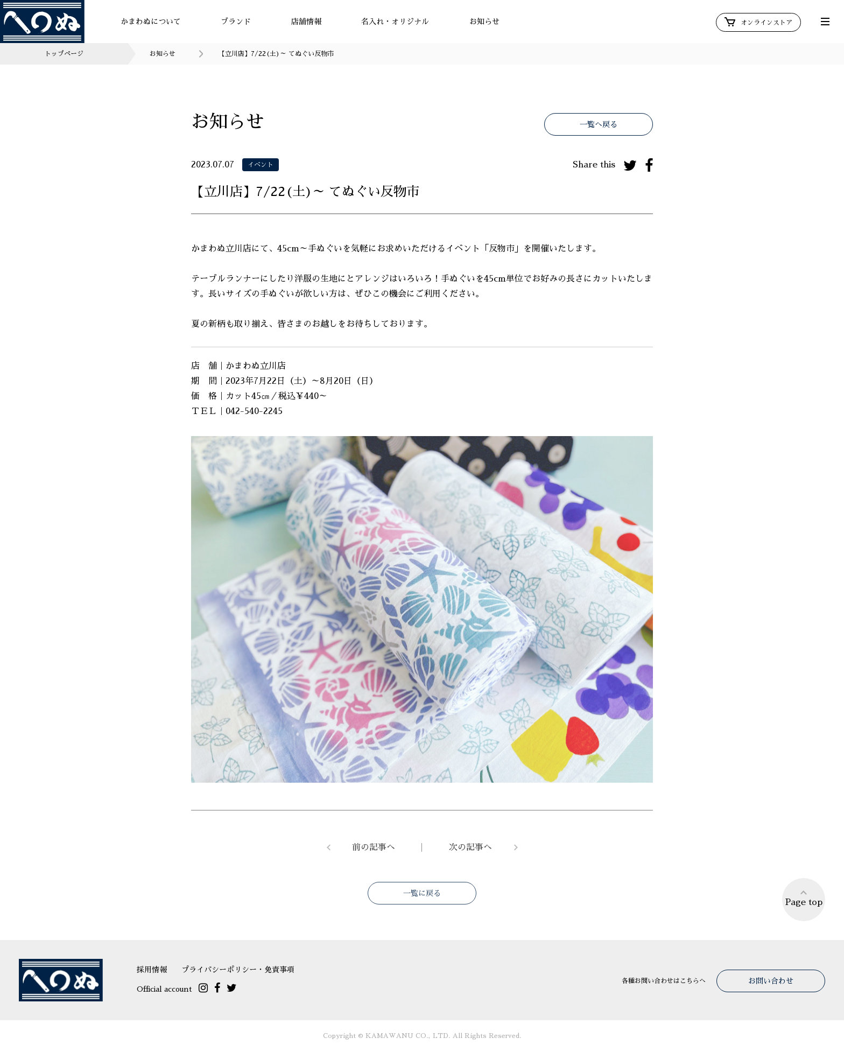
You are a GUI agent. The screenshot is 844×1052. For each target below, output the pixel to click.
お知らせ (484, 21)
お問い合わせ (770, 981)
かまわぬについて (151, 21)
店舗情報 (306, 21)
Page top (803, 898)
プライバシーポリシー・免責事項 (237, 969)
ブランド (236, 21)
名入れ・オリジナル (395, 21)
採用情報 (152, 969)
